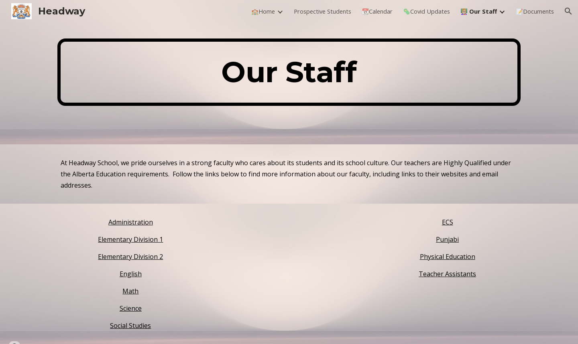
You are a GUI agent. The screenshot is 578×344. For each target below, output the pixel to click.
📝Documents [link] (535, 11)
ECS (447, 222)
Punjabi (447, 239)
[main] (289, 72)
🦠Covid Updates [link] (426, 11)
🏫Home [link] (263, 11)
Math (130, 291)
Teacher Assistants (447, 273)
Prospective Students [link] (322, 11)
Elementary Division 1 (130, 239)
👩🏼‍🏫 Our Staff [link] (478, 11)
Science (131, 308)
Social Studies (130, 325)
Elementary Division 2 (130, 256)
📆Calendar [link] (377, 11)
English (131, 273)
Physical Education (447, 256)
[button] (568, 11)
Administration (130, 222)
